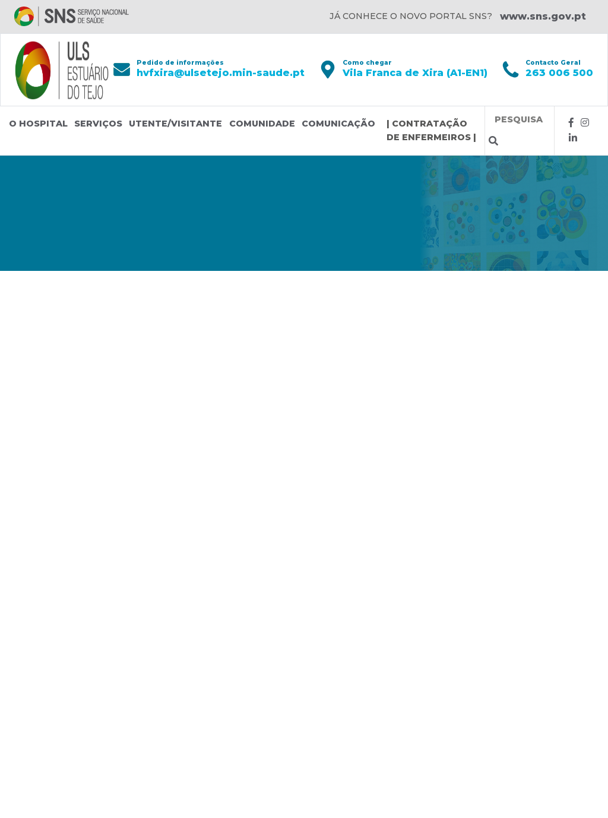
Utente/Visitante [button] (175, 123)
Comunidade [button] (262, 123)
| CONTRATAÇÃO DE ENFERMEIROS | (431, 130)
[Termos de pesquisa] (519, 120)
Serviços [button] (98, 123)
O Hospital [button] (38, 123)
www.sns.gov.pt (543, 16)
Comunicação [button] (338, 123)
